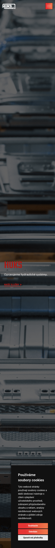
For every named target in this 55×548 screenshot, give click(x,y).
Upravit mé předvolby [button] (33, 537)
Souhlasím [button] (33, 525)
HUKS (13, 265)
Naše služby (13, 284)
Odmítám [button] (33, 531)
